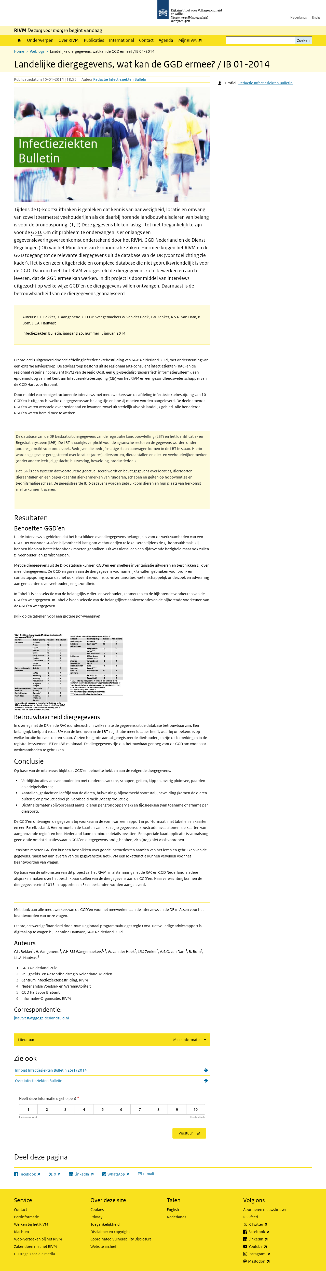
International (121, 40)
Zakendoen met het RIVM (35, 1246)
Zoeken (303, 40)
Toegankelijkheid (105, 1224)
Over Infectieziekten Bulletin (38, 1080)
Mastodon (270, 1261)
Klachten (21, 1231)
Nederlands (298, 17)
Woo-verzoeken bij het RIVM (38, 1239)
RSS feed (250, 1216)
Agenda (166, 40)
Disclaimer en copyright (110, 1231)
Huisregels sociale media (34, 1253)
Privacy (96, 1216)
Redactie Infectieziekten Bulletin (120, 79)
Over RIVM (69, 40)
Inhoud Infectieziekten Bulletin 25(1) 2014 (51, 1070)
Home (19, 40)
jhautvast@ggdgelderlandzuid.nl (41, 1018)
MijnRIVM (191, 40)
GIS (116, 372)
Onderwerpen (40, 40)
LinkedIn (269, 1239)
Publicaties (94, 40)
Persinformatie (26, 1216)
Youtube (269, 1246)
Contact (146, 40)
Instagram (271, 1254)
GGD (135, 360)
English (317, 17)
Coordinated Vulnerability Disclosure (121, 1239)
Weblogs (37, 51)
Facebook (270, 1232)
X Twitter (269, 1224)
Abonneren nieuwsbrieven (265, 1209)
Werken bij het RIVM (31, 1224)
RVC (63, 725)
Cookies (97, 1209)
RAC (149, 872)
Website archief (103, 1246)
